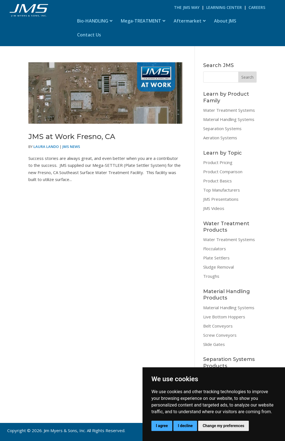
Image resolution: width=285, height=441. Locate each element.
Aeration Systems (220, 137)
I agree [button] (162, 425)
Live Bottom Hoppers (224, 316)
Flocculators (214, 248)
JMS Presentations (221, 199)
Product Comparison (222, 171)
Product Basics (217, 181)
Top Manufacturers (221, 190)
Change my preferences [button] (223, 425)
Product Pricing (217, 162)
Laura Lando (46, 146)
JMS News (71, 146)
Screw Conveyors (220, 335)
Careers (257, 7)
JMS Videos (213, 208)
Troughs (211, 276)
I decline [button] (185, 425)
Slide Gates (214, 344)
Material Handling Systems (228, 119)
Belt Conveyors (218, 326)
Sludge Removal (218, 267)
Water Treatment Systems (229, 110)
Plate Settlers (216, 258)
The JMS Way (187, 7)
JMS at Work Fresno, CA (71, 136)
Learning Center (224, 7)
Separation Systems (222, 128)
